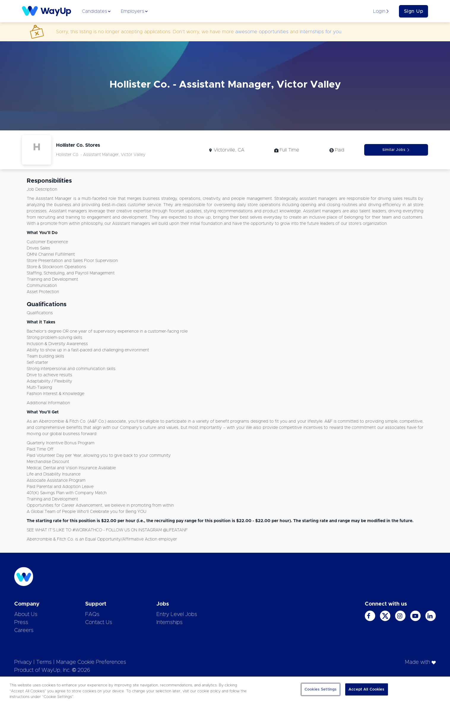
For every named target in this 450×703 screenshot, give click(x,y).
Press (21, 622)
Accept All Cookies (366, 689)
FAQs (92, 614)
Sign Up (413, 11)
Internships (169, 622)
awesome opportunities (262, 31)
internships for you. (321, 31)
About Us (25, 614)
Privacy (23, 662)
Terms (44, 662)
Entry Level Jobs (176, 614)
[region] (225, 690)
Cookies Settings (321, 689)
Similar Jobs (396, 150)
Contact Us (98, 622)
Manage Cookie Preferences (91, 662)
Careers (24, 630)
